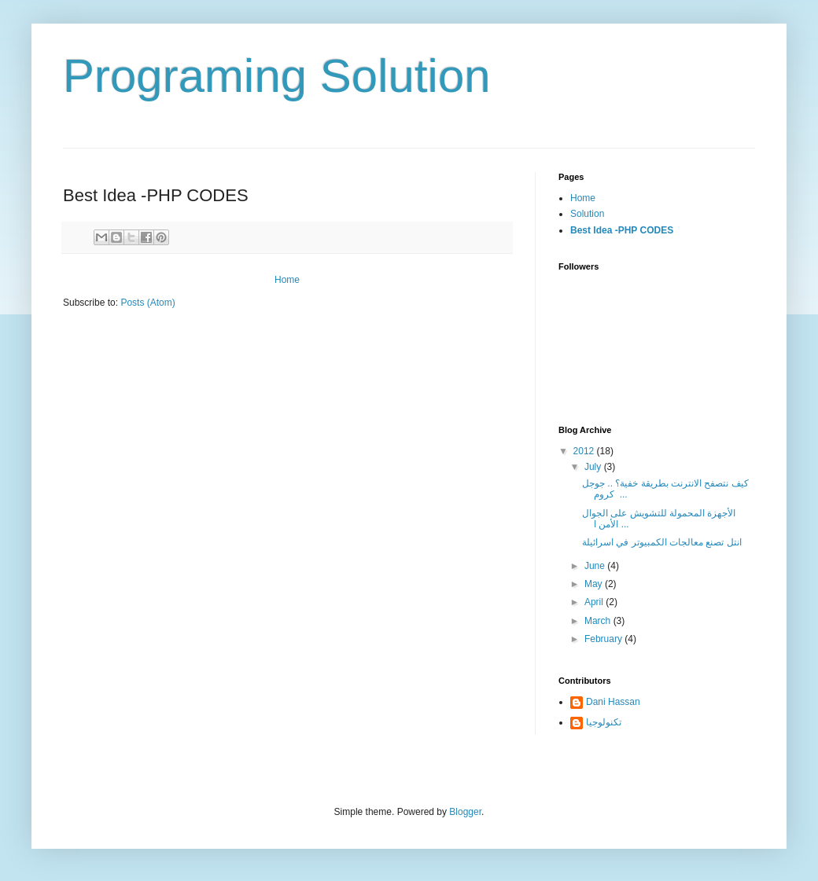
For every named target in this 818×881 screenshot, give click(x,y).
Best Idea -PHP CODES (621, 230)
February (604, 638)
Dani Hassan (613, 701)
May (594, 583)
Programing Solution (277, 76)
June (595, 565)
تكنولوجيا (603, 722)
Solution (587, 213)
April (595, 602)
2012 (585, 451)
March (599, 620)
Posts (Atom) (147, 302)
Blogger (465, 811)
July (594, 466)
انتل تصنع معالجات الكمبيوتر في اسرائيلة (662, 542)
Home (287, 279)
